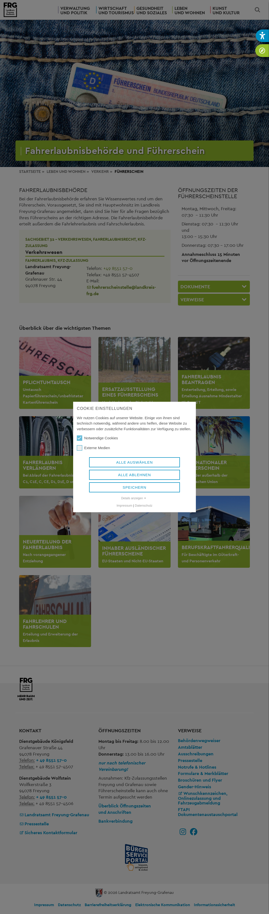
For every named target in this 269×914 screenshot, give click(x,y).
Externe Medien (93, 448)
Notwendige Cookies (97, 438)
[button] (262, 35)
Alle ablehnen (134, 475)
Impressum (124, 505)
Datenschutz (143, 505)
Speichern (135, 487)
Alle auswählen (134, 462)
